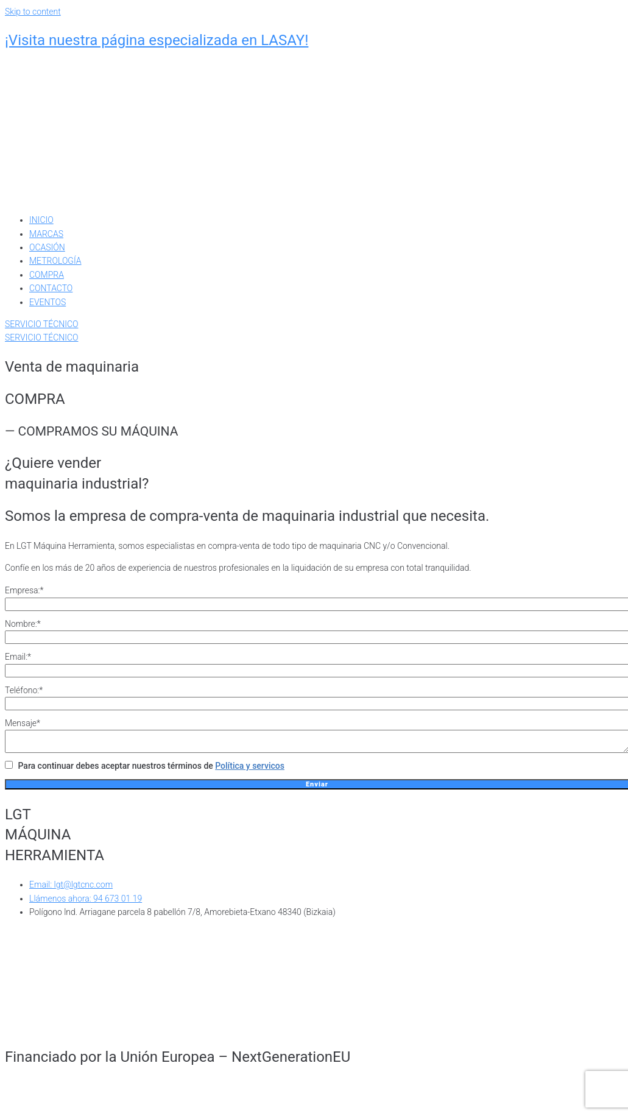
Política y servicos (249, 769)
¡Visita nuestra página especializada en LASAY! (156, 40)
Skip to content (33, 11)
